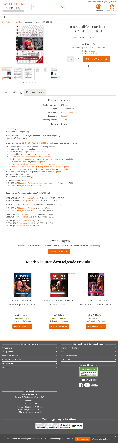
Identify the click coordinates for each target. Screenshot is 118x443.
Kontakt (100, 2)
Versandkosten (29, 363)
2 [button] (26, 82)
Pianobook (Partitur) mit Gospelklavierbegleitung (38, 183)
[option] (29, 45)
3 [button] (29, 82)
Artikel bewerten (59, 251)
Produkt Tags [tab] (35, 92)
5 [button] (35, 82)
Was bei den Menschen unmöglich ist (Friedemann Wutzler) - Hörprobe (41, 166)
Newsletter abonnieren (29, 355)
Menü (7, 17)
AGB (88, 352)
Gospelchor (17, 22)
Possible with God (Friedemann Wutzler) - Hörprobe (30, 156)
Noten (8, 22)
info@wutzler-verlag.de (32, 412)
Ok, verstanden (83, 439)
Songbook (22, 185)
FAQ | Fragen (29, 352)
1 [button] (23, 82)
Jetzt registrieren (110, 2)
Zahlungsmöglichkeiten (29, 359)
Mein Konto (92, 2)
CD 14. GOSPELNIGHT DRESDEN (35, 143)
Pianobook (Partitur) (31, 198)
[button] (4, 74)
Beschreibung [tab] (13, 92)
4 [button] (32, 82)
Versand (87, 48)
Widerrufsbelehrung (88, 355)
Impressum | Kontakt (88, 348)
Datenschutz (88, 359)
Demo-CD (22, 225)
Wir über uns (29, 348)
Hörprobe (49, 154)
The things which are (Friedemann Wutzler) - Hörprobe (34, 164)
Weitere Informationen (101, 439)
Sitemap (29, 367)
